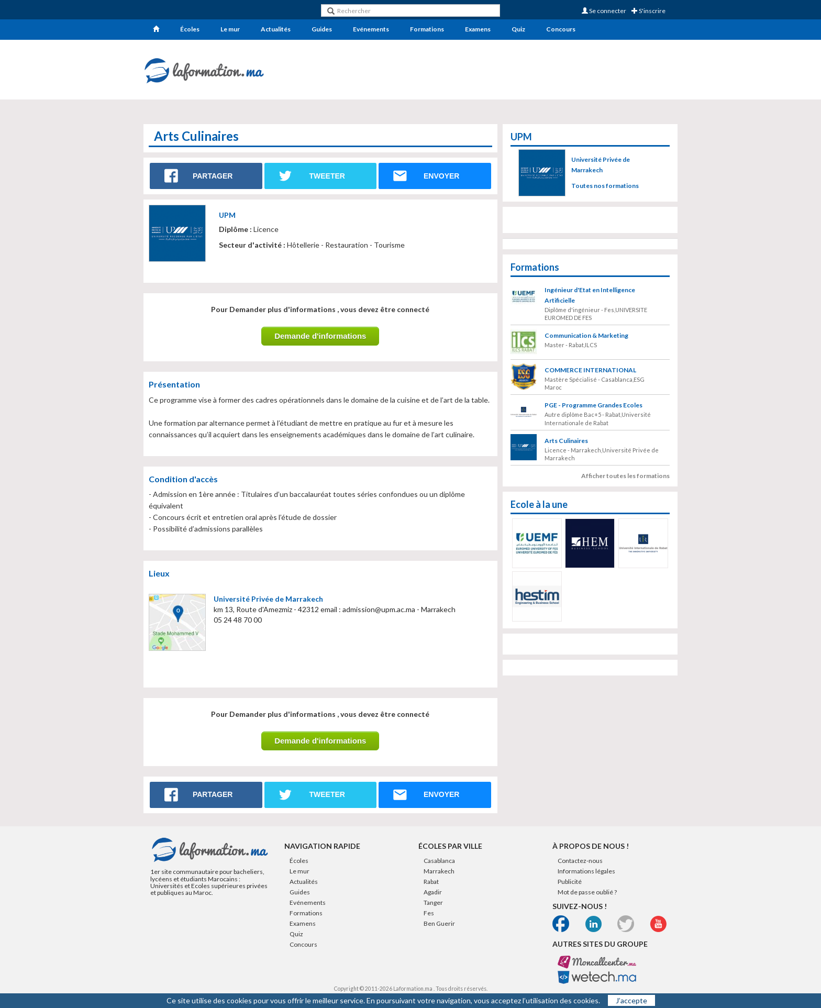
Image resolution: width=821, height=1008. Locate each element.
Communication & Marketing (586, 335)
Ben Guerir (439, 923)
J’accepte (631, 1000)
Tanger (433, 902)
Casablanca (439, 861)
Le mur (230, 29)
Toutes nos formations (605, 186)
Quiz (518, 29)
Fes (429, 913)
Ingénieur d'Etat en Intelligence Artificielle (590, 295)
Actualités (276, 29)
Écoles (189, 29)
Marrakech (439, 871)
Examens (478, 29)
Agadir (433, 892)
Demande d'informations (320, 335)
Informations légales (586, 871)
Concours (560, 29)
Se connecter (604, 11)
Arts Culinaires (566, 441)
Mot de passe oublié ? (587, 892)
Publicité (570, 881)
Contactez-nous (580, 861)
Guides (322, 29)
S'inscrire (648, 11)
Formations (427, 29)
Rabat (431, 881)
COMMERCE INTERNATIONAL (590, 370)
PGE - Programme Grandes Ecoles (593, 405)
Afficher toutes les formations (625, 476)
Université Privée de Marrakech (268, 598)
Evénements (371, 29)
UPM (227, 215)
